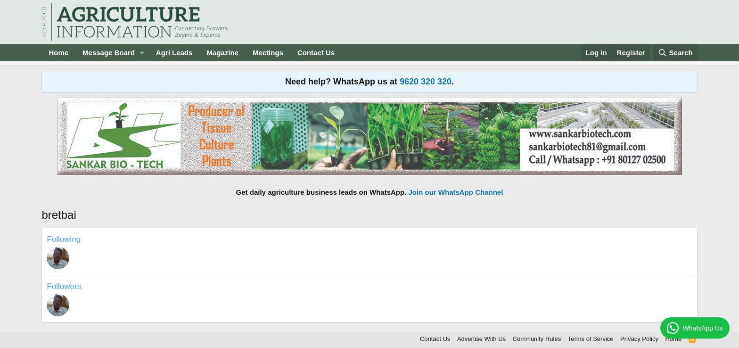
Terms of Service (591, 338)
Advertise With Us (481, 338)
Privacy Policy (639, 338)
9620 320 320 (426, 81)
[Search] (675, 52)
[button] (142, 52)
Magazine (222, 53)
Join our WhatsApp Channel (456, 192)
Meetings (268, 53)
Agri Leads (174, 53)
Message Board (108, 53)
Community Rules (537, 338)
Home (58, 53)
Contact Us (316, 53)
